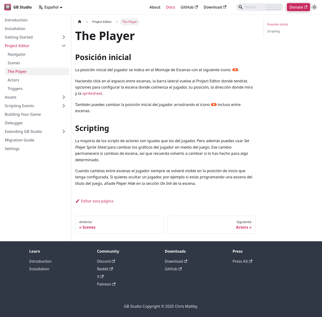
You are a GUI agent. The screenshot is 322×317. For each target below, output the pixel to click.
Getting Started (19, 37)
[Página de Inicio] (79, 21)
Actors (13, 80)
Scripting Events (19, 105)
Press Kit (242, 261)
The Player (17, 71)
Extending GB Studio (23, 131)
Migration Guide (19, 140)
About (154, 7)
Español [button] (48, 7)
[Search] (259, 7)
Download (215, 7)
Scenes (14, 62)
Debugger (14, 123)
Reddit (105, 269)
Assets (10, 97)
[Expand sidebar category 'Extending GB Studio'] (64, 131)
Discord (106, 261)
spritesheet (92, 93)
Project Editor (17, 45)
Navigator (17, 54)
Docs (170, 7)
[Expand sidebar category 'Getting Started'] (64, 37)
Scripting (273, 31)
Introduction (16, 20)
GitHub (189, 7)
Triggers (15, 88)
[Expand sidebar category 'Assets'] (64, 97)
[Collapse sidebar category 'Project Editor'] (64, 46)
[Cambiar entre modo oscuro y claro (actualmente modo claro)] (314, 7)
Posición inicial (277, 24)
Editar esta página (94, 201)
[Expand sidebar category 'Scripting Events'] (64, 106)
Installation (15, 28)
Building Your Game (23, 114)
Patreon (106, 284)
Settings (12, 148)
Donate (298, 7)
